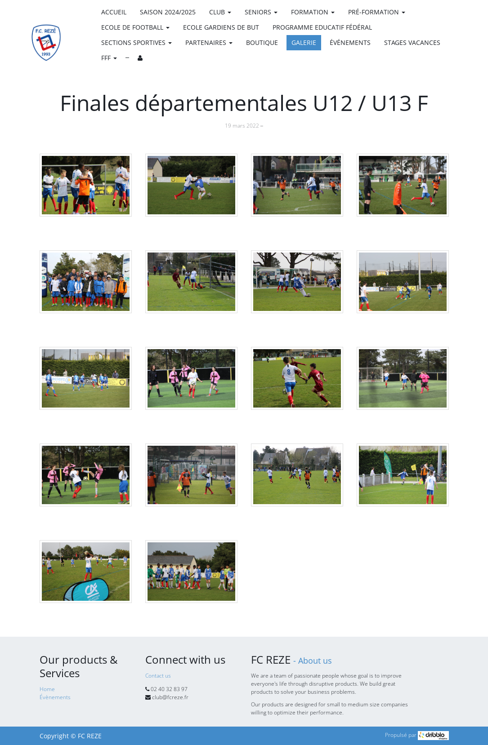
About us (315, 660)
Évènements (55, 697)
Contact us (158, 675)
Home (47, 689)
